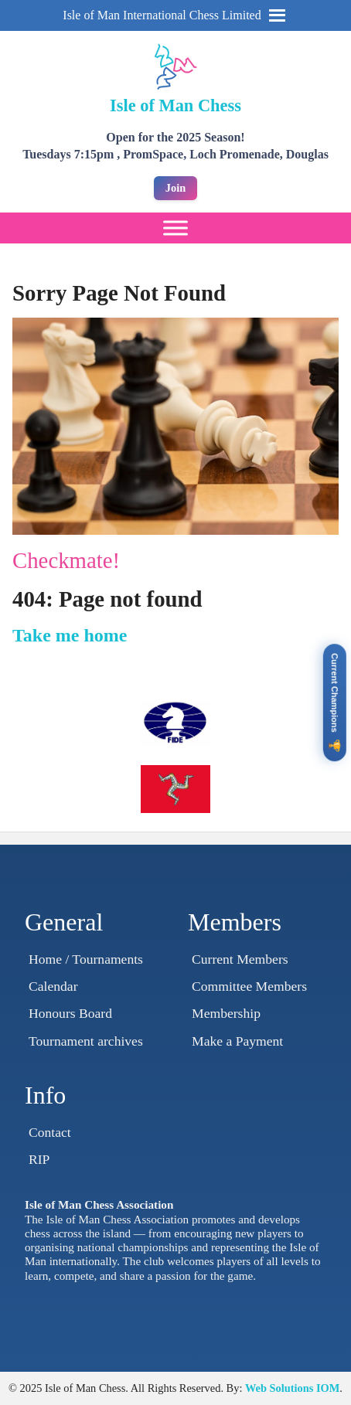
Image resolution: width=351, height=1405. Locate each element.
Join (175, 188)
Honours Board (70, 1013)
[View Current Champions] (334, 702)
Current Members (240, 959)
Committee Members (249, 986)
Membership (226, 1013)
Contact (50, 1132)
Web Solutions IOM (292, 1388)
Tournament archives (86, 1041)
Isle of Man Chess (175, 105)
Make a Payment (237, 1041)
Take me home (69, 635)
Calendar (53, 986)
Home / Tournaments (86, 959)
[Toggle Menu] (175, 228)
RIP (39, 1159)
